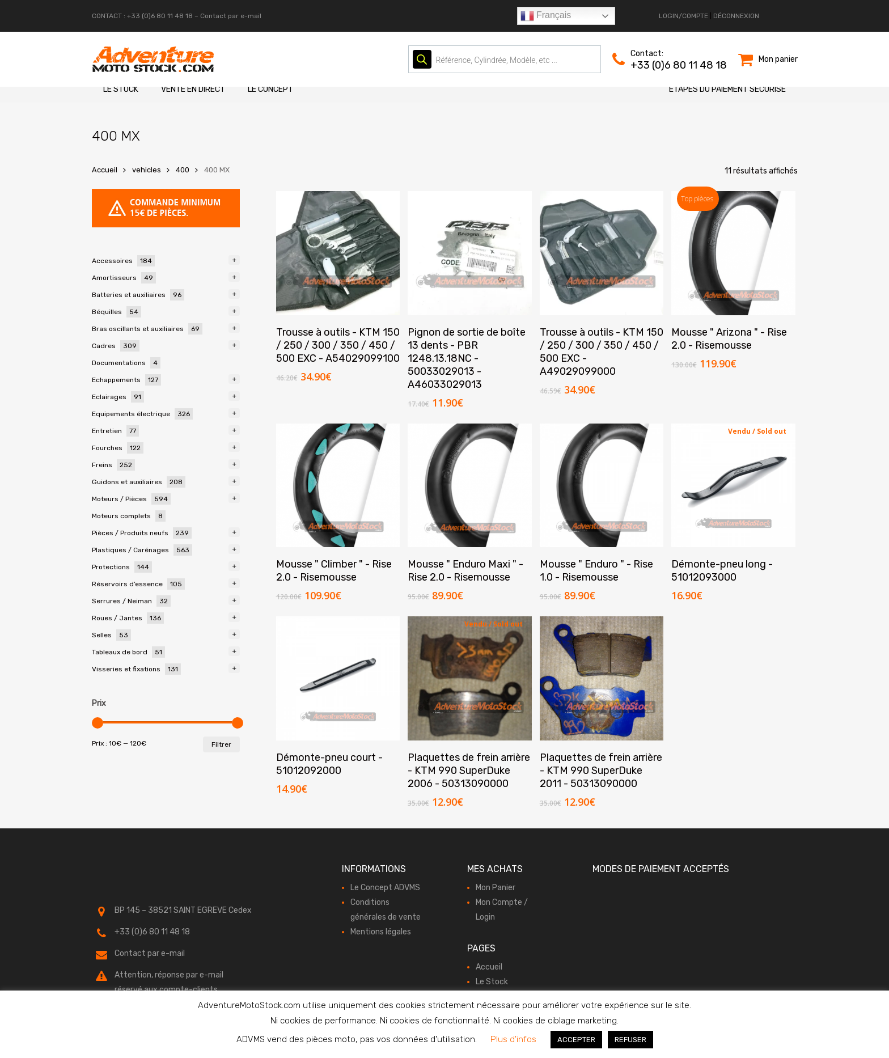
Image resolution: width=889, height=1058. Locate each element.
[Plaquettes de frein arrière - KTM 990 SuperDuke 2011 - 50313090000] (602, 678)
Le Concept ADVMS (385, 887)
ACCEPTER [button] (576, 1039)
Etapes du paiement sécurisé (727, 89)
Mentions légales (380, 932)
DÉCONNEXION (736, 16)
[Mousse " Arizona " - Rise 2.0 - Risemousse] (733, 253)
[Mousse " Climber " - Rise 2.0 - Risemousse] (338, 486)
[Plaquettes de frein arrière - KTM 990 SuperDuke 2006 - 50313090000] (470, 678)
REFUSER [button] (630, 1039)
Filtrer (221, 744)
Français (546, 16)
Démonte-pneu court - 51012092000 (329, 764)
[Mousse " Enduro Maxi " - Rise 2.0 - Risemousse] (470, 486)
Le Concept (270, 89)
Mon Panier (495, 887)
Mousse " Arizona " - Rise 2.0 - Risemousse (729, 339)
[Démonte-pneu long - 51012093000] (733, 486)
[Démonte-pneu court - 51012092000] (338, 678)
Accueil (104, 170)
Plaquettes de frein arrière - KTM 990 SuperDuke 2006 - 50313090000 (469, 770)
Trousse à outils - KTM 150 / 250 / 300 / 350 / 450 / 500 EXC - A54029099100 (338, 345)
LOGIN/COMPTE (683, 16)
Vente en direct (193, 89)
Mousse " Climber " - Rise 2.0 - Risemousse (334, 570)
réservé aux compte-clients (166, 989)
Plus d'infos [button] (513, 1039)
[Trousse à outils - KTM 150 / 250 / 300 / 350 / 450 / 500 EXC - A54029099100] (338, 253)
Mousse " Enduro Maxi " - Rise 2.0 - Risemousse (465, 570)
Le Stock (120, 89)
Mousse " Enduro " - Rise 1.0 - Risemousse (596, 570)
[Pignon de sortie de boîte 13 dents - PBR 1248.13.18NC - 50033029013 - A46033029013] (470, 253)
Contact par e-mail (230, 16)
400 (182, 170)
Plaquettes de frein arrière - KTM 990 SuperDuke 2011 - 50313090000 (601, 770)
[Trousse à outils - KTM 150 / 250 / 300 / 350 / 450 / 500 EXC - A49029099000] (602, 253)
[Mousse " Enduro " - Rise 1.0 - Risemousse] (602, 486)
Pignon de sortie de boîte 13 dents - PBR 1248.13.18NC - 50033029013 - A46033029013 (467, 358)
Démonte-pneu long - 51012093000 (722, 570)
